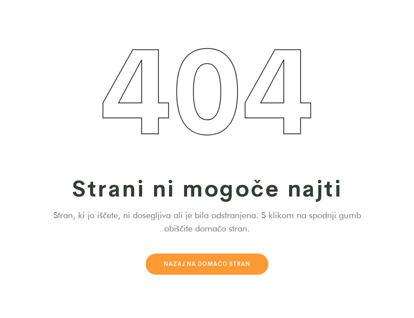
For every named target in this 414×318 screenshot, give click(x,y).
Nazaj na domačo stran (207, 264)
